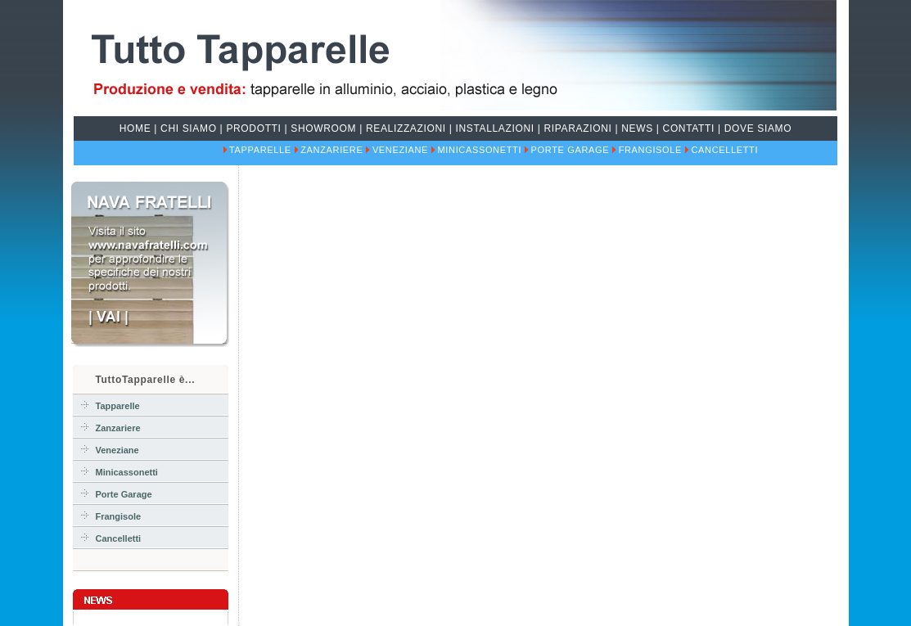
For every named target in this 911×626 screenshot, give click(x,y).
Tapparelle (260, 150)
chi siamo (188, 128)
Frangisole (650, 150)
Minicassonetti (480, 150)
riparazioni (578, 128)
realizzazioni (406, 128)
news (637, 128)
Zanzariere (331, 150)
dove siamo (758, 128)
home (135, 128)
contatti (689, 128)
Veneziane (400, 150)
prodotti (253, 128)
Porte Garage (570, 150)
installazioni (495, 128)
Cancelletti (724, 150)
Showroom (323, 128)
